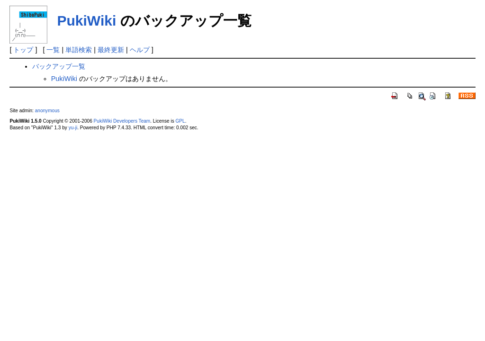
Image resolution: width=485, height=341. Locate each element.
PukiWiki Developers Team (122, 121)
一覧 (53, 50)
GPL (180, 121)
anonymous (47, 110)
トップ (23, 50)
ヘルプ (140, 50)
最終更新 (111, 50)
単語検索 (78, 50)
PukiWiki (86, 20)
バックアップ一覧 (58, 66)
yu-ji (73, 127)
